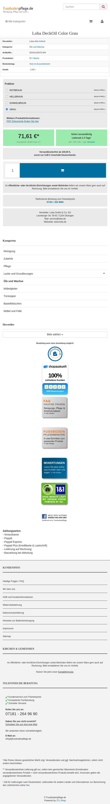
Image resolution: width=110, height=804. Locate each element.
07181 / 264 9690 (55, 202)
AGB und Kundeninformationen (18, 597)
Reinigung (9, 251)
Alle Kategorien (15, 21)
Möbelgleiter (10, 288)
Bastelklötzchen (12, 303)
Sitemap (7, 636)
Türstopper (10, 296)
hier (27, 785)
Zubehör (8, 258)
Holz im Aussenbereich (39, 64)
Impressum (8, 628)
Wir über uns (9, 589)
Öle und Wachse (36, 47)
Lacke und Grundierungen (55, 273)
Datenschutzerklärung (13, 613)
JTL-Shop (61, 800)
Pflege (7, 266)
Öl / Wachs (34, 58)
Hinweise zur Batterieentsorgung (18, 620)
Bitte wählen (55, 334)
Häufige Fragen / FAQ (13, 581)
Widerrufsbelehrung (12, 605)
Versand (91, 142)
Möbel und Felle (13, 311)
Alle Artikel (40, 41)
